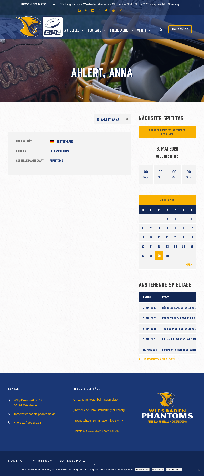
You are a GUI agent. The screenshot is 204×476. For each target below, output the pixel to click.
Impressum (42, 460)
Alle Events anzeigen (157, 359)
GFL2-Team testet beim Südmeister (96, 399)
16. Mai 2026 (150, 349)
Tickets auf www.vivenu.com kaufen (96, 431)
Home (56, 30)
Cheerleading (119, 30)
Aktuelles (71, 30)
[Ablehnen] (199, 470)
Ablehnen (157, 469)
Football (94, 30)
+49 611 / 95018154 (27, 422)
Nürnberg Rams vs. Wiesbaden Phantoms (167, 131)
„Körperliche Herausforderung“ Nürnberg (99, 410)
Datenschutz (72, 460)
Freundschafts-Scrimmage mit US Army (98, 420)
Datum (147, 297)
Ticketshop (180, 29)
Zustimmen (142, 469)
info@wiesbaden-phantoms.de (35, 414)
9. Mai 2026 (149, 328)
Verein (141, 30)
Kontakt (16, 460)
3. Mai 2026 (149, 307)
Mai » (189, 264)
